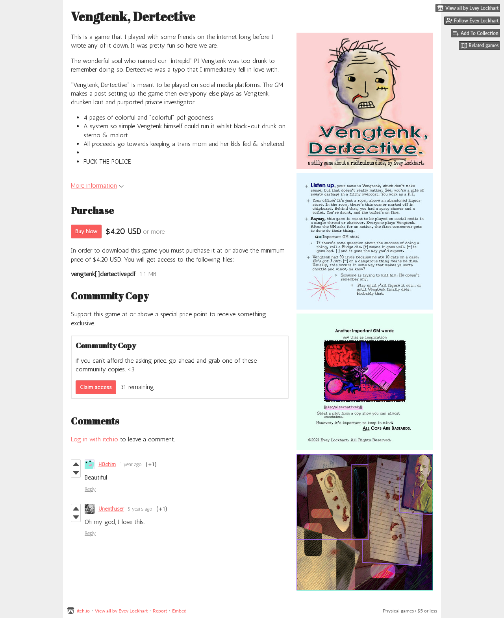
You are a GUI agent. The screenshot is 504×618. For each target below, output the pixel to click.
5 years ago (140, 509)
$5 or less (427, 611)
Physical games (398, 611)
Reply (90, 489)
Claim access (96, 387)
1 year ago (131, 464)
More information (97, 185)
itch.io (83, 611)
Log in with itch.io (94, 439)
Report (160, 611)
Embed (179, 611)
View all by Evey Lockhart (121, 611)
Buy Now (86, 231)
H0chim (107, 464)
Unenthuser (111, 509)
